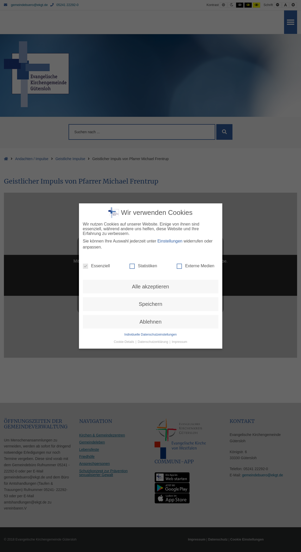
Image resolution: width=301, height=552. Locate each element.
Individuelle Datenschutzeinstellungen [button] (150, 328)
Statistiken (143, 259)
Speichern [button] (150, 297)
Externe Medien (195, 259)
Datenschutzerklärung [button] (153, 335)
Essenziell (96, 259)
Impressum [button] (179, 335)
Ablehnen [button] (150, 315)
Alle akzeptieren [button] (150, 280)
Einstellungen (169, 234)
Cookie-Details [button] (124, 335)
